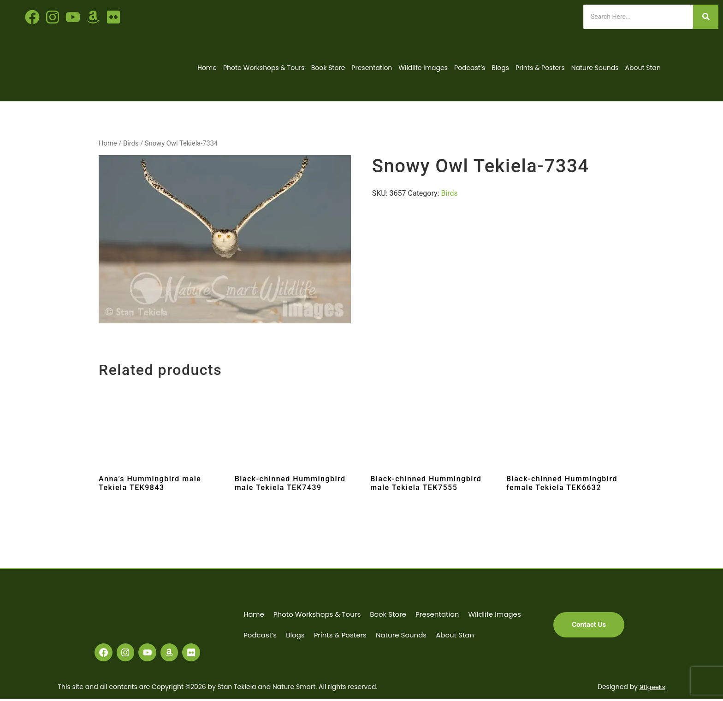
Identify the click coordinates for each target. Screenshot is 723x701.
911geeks (651, 689)
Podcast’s (469, 67)
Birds (131, 143)
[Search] (638, 17)
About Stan (643, 67)
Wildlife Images (423, 67)
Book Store (328, 67)
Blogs (500, 67)
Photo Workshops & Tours (264, 67)
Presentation (371, 67)
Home (207, 67)
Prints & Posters (540, 67)
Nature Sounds (595, 67)
